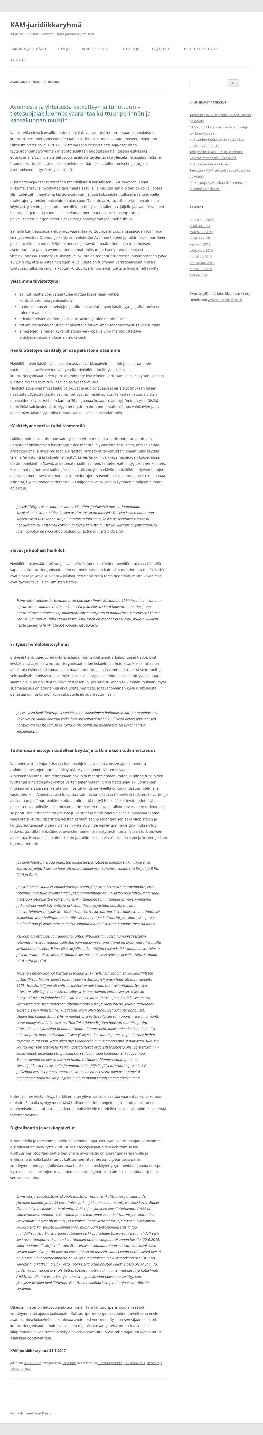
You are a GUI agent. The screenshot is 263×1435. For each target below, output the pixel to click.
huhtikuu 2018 (201, 269)
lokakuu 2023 (200, 225)
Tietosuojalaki (20, 1369)
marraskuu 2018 (202, 262)
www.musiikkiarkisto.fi (225, 299)
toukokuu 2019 (201, 250)
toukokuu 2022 (201, 232)
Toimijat (64, 49)
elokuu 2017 (199, 275)
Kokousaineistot (96, 49)
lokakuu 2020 (200, 238)
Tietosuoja (130, 49)
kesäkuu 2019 (200, 244)
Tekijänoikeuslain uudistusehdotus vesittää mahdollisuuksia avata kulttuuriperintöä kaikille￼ (216, 157)
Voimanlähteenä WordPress (30, 1413)
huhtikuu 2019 (201, 256)
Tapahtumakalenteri (201, 49)
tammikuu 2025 (201, 219)
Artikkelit (18, 60)
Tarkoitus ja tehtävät (28, 49)
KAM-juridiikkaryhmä (46, 24)
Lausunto (69, 1363)
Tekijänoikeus (161, 49)
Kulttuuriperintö (110, 1363)
